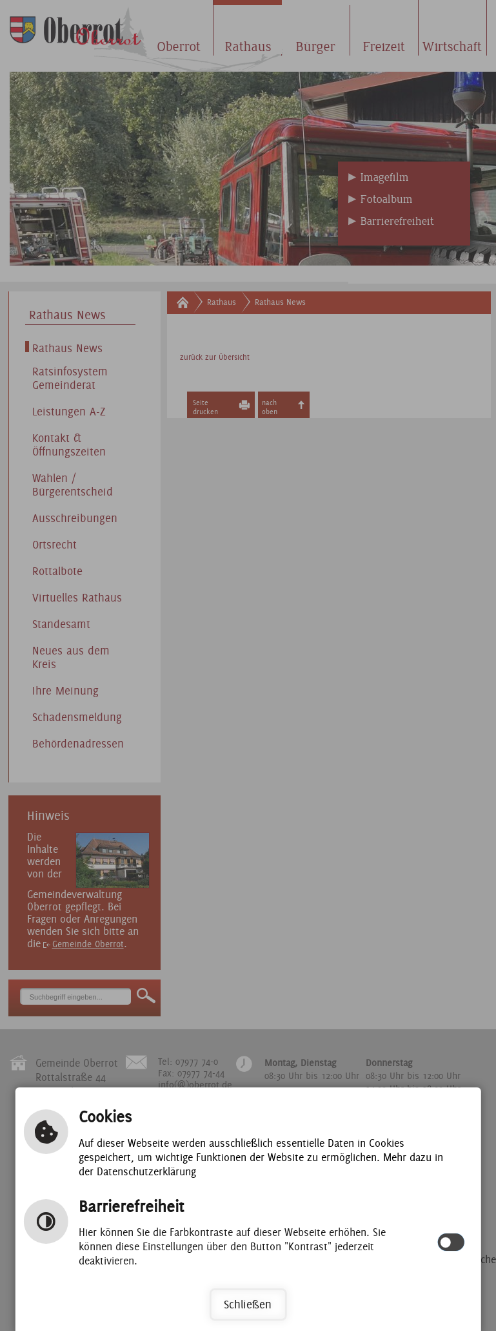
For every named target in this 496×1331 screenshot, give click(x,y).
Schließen (248, 1304)
